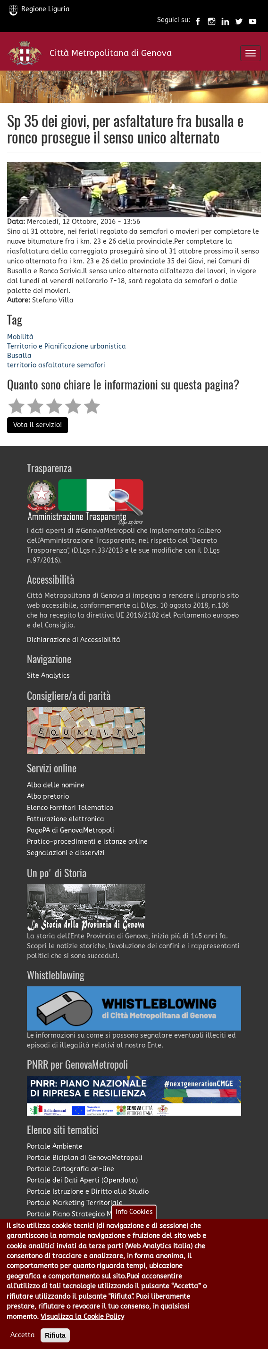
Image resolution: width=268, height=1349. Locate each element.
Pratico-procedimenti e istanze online (87, 842)
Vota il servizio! (37, 425)
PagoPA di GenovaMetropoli (70, 830)
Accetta (22, 1340)
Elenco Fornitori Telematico (70, 808)
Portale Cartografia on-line (70, 1169)
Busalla (19, 356)
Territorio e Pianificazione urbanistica (66, 346)
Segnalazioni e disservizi (66, 853)
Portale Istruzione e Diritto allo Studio (88, 1192)
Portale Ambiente (55, 1147)
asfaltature (56, 365)
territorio (21, 365)
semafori (91, 365)
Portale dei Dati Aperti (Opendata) (82, 1180)
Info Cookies (134, 1217)
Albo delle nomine (55, 785)
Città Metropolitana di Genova (111, 53)
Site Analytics (48, 676)
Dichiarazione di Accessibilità (73, 640)
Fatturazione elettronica (65, 819)
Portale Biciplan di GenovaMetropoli (84, 1158)
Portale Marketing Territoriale (75, 1203)
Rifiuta (55, 1340)
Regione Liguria (39, 9)
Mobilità (20, 337)
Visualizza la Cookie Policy (82, 1321)
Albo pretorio (48, 797)
